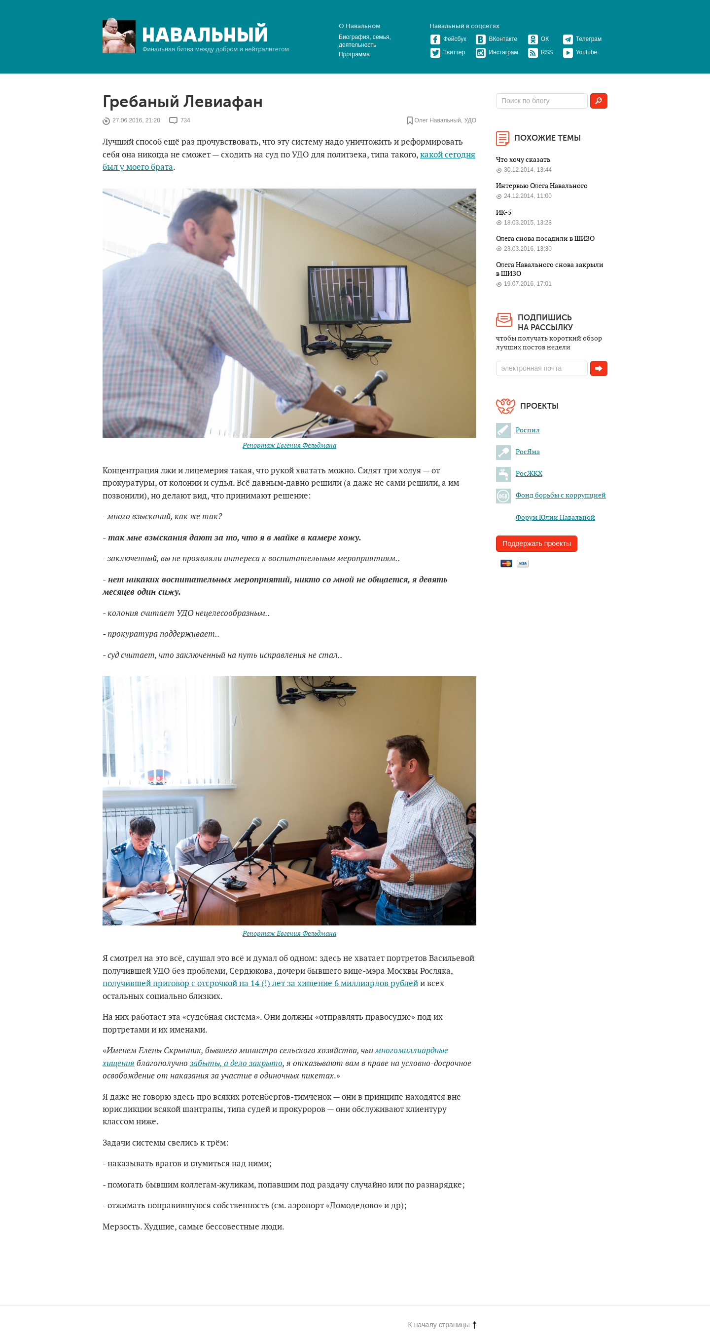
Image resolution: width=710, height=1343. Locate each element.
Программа (354, 54)
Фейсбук (448, 39)
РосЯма (518, 452)
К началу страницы (442, 1325)
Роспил (518, 430)
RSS (540, 52)
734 (185, 120)
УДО (470, 120)
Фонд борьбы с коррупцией (551, 495)
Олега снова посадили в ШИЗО (545, 238)
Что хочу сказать (523, 159)
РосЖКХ (519, 473)
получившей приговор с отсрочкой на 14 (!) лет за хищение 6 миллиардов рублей (260, 984)
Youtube (580, 52)
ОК (538, 39)
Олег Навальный (438, 120)
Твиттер (447, 52)
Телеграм (582, 39)
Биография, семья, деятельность (365, 41)
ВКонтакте (496, 39)
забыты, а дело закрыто (236, 1064)
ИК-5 (503, 212)
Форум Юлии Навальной (545, 517)
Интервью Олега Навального (542, 186)
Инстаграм (496, 52)
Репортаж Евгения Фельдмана (289, 445)
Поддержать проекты (536, 543)
